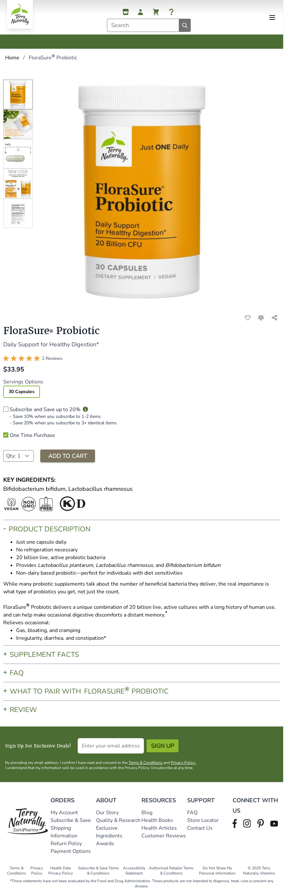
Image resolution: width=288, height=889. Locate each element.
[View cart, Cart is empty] (156, 12)
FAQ (192, 812)
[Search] (185, 25)
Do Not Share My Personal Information (217, 870)
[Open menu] (272, 17)
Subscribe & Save (71, 820)
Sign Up (162, 746)
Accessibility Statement (134, 870)
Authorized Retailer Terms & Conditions (171, 870)
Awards (105, 843)
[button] (32, 358)
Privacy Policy (183, 762)
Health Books (157, 820)
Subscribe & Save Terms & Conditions (98, 870)
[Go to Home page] (20, 14)
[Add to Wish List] (247, 317)
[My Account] (140, 12)
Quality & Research (118, 820)
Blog (146, 812)
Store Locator (203, 820)
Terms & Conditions (146, 762)
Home (12, 57)
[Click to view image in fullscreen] (144, 190)
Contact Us (200, 828)
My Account (64, 812)
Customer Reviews (163, 835)
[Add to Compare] (260, 317)
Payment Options (71, 851)
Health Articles (159, 828)
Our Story (107, 812)
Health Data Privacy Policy (60, 870)
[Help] (171, 12)
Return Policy (67, 843)
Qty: (11, 455)
